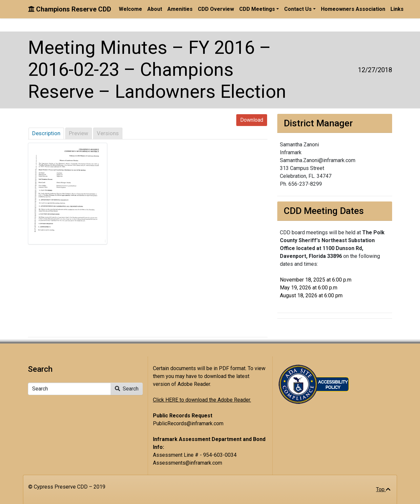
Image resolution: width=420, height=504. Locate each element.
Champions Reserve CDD (69, 9)
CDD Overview (216, 9)
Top (383, 489)
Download (251, 120)
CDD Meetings (257, 9)
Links (397, 9)
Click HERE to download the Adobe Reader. (202, 400)
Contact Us (298, 9)
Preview (78, 133)
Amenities (180, 9)
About (154, 9)
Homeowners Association (353, 9)
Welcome (130, 9)
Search (126, 389)
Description (46, 133)
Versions (108, 133)
